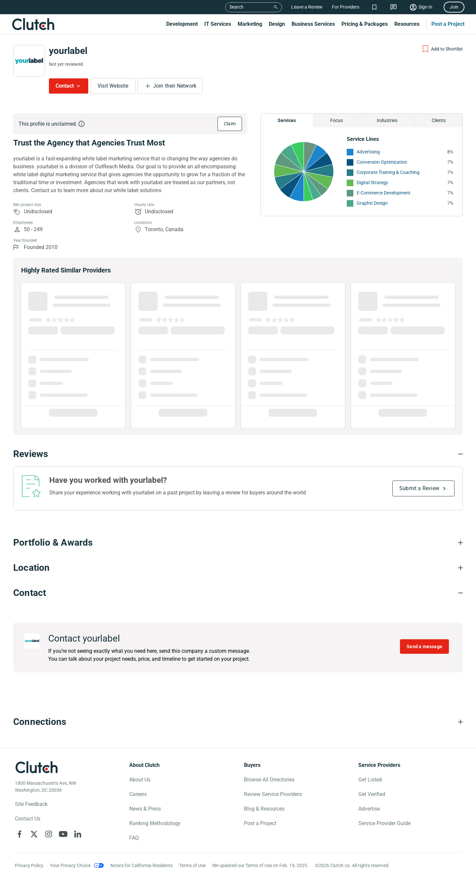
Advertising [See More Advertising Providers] (368, 151)
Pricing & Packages (364, 24)
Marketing (250, 24)
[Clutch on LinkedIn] (77, 834)
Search (236, 7)
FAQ (134, 838)
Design (277, 24)
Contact (65, 86)
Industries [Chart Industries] (387, 120)
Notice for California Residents (141, 865)
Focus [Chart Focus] (336, 120)
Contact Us (27, 818)
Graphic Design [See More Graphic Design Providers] (372, 203)
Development (182, 24)
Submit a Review (419, 488)
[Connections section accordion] (238, 721)
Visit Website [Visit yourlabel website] (113, 86)
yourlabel (68, 50)
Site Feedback (31, 804)
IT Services (217, 24)
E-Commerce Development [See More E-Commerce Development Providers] (384, 192)
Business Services (313, 24)
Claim (230, 123)
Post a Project (447, 24)
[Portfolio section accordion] (238, 542)
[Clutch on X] (34, 834)
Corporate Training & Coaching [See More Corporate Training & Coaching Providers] (388, 172)
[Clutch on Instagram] (48, 834)
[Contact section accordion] (238, 593)
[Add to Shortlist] (442, 49)
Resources (406, 24)
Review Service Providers (273, 794)
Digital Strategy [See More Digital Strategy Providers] (372, 182)
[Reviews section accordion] (238, 454)
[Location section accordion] (238, 567)
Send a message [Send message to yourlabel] (424, 646)
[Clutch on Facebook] (19, 834)
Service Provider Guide (384, 823)
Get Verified (371, 794)
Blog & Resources (264, 809)
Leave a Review (307, 7)
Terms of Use (192, 865)
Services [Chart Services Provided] (287, 120)
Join (454, 7)
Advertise (369, 809)
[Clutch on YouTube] (63, 834)
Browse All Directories (269, 779)
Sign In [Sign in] (425, 7)
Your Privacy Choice (70, 865)
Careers (138, 794)
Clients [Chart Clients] (439, 120)
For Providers (345, 7)
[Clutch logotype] (36, 767)
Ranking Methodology (154, 823)
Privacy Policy (29, 865)
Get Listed (370, 779)
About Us (139, 779)
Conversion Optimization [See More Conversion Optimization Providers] (382, 162)
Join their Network (175, 86)
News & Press (145, 809)
